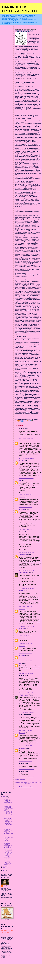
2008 (4, 866)
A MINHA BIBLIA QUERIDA (7, 801)
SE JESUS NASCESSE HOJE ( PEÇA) (8, 827)
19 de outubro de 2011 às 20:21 (26, 692)
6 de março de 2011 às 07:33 (25, 635)
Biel (20, 663)
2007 (4, 796)
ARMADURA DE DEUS (7, 832)
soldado (21, 421)
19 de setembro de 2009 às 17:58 (26, 552)
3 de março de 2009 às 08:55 (25, 494)
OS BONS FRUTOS (8, 802)
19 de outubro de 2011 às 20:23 (26, 712)
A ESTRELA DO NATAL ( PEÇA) (8, 824)
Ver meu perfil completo (7, 899)
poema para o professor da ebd (8, 830)
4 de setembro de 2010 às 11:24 (26, 626)
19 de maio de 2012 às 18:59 (25, 761)
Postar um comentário (20, 779)
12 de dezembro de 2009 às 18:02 (27, 570)
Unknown (22, 497)
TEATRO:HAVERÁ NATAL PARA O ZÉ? (8, 816)
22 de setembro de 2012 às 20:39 (26, 769)
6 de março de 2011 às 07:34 (25, 643)
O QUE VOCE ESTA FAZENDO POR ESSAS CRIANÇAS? (8, 854)
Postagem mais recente (21, 782)
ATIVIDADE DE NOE (8, 833)
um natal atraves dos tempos (8, 809)
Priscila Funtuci (23, 695)
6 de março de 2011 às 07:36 (25, 660)
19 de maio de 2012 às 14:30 (25, 730)
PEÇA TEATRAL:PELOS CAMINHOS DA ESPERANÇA (8, 812)
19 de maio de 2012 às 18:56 (25, 745)
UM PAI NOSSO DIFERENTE (7, 836)
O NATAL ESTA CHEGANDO (7, 863)
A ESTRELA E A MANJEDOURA (8, 807)
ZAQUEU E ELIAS (8, 842)
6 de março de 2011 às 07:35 (25, 652)
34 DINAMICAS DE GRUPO (8, 846)
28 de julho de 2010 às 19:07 (25, 606)
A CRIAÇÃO (6, 839)
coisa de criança (24, 572)
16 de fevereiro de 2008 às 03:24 (26, 458)
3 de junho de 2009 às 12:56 (25, 507)
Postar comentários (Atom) (26, 787)
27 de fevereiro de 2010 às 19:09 (26, 588)
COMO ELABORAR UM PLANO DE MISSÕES (8, 850)
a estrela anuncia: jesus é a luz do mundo (8, 819)
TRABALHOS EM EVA (8, 847)
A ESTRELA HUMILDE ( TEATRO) (8, 822)
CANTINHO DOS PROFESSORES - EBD (19, 9)
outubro (6, 797)
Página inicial (27, 782)
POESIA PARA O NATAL (7, 805)
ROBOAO (6, 840)
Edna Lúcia (22, 441)
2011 (4, 870)
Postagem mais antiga (35, 782)
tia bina (21, 460)
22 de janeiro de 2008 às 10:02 (26, 438)
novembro (6, 799)
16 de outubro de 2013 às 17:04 (26, 776)
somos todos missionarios (7, 861)
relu (20, 480)
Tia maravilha (23, 554)
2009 (4, 867)
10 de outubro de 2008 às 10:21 (26, 478)
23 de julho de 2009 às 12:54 (25, 529)
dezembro (6, 864)
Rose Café (22, 733)
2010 (4, 869)
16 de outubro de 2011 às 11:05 (26, 673)
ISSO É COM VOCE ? (8, 856)
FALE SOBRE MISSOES (7, 858)
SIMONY (21, 591)
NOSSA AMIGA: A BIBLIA (7, 844)
